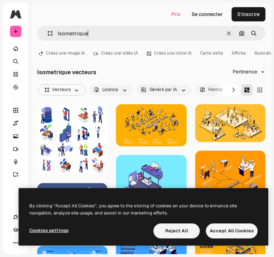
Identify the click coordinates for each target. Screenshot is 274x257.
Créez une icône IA (169, 53)
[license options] (111, 90)
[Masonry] (247, 90)
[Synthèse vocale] (19, 161)
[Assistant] (19, 174)
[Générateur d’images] (19, 136)
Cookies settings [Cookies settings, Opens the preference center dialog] (48, 230)
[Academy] (15, 230)
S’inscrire (248, 14)
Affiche (239, 53)
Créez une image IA (62, 53)
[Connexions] (15, 217)
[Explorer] (15, 87)
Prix (176, 14)
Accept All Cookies (232, 231)
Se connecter (207, 14)
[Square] (259, 90)
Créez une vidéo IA (115, 53)
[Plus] (15, 242)
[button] (47, 33)
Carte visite (211, 53)
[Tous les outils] (15, 110)
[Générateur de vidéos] (19, 149)
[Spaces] (19, 123)
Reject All (176, 231)
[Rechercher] (15, 61)
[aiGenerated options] (164, 90)
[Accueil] (15, 48)
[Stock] (15, 74)
